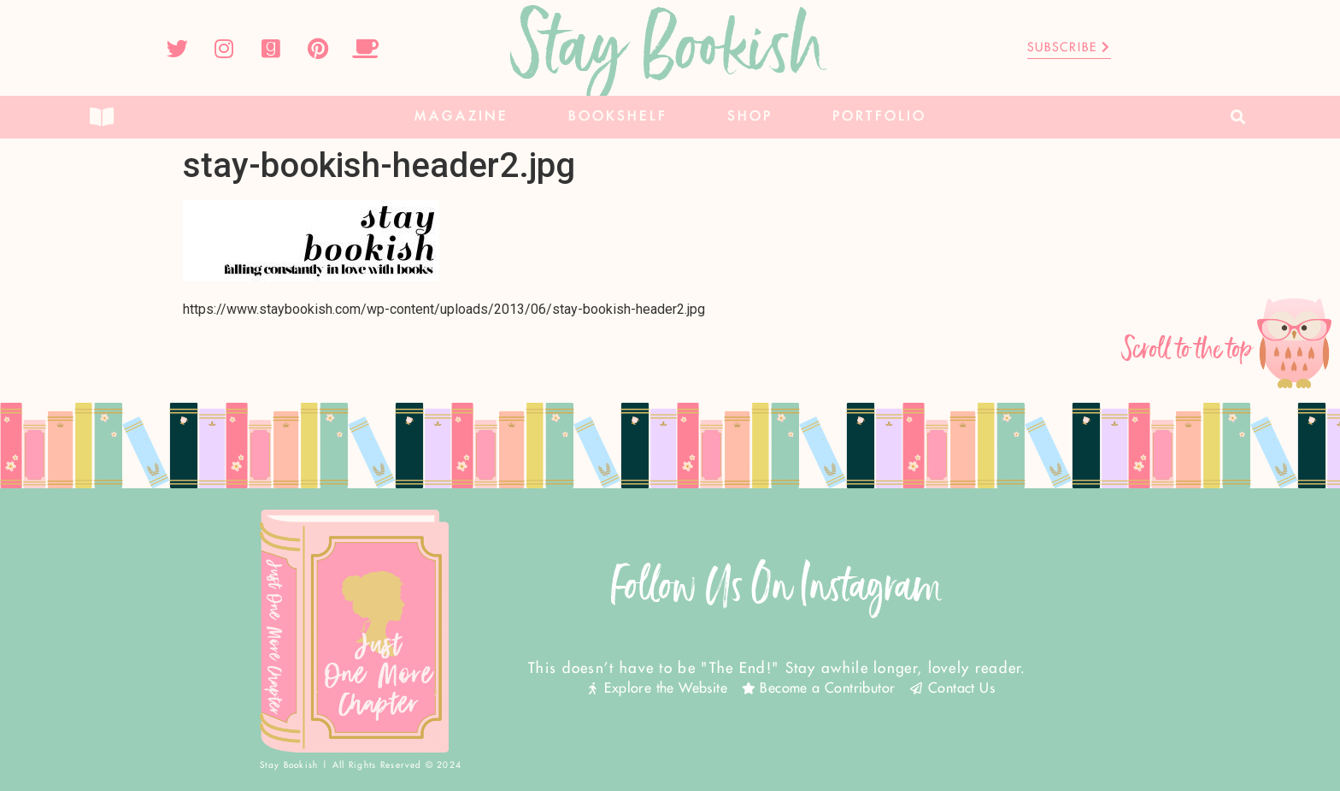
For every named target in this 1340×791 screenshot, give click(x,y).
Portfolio (879, 116)
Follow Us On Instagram (777, 586)
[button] (1239, 118)
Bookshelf (617, 116)
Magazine (461, 116)
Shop (750, 116)
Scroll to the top (1188, 349)
